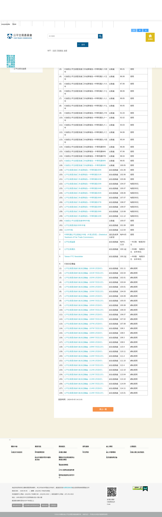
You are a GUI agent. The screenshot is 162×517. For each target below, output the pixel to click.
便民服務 (11, 62)
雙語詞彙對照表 (83, 24)
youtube (8, 24)
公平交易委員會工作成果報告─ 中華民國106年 (82, 198)
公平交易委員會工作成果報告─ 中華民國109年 (82, 211)
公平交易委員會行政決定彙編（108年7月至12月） (84, 338)
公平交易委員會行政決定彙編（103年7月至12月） (84, 291)
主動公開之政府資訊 (137, 452)
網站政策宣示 (17, 505)
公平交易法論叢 (20, 69)
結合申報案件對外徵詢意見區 (43, 458)
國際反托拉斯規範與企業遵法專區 (66, 458)
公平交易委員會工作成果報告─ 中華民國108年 (82, 207)
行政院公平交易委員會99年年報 (77, 221)
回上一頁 (103, 409)
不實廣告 (59, 51)
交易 (54, 51)
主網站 (150, 37)
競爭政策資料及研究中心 (66, 476)
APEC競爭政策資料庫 (66, 470)
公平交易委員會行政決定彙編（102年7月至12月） (84, 282)
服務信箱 (118, 24)
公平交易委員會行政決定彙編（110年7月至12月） (84, 356)
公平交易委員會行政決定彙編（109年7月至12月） (84, 347)
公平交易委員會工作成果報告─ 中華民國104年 (82, 188)
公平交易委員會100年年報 (74, 225)
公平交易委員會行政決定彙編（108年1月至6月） (84, 333)
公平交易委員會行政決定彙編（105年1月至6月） (84, 305)
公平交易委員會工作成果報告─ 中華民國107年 (82, 202)
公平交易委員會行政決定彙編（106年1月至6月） (84, 314)
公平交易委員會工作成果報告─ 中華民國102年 (82, 179)
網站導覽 (69, 24)
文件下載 (107, 24)
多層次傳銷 (63, 452)
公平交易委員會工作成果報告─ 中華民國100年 (82, 170)
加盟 (65, 51)
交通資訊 (53, 505)
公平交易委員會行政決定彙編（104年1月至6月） (84, 296)
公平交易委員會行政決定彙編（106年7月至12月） (84, 319)
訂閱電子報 (26, 23)
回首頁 (59, 24)
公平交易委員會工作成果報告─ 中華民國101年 (82, 175)
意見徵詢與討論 (111, 457)
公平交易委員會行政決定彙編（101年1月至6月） (84, 268)
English (37, 23)
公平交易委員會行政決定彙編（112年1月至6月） (84, 370)
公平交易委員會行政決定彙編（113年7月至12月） (84, 384)
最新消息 (11, 58)
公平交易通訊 (69, 249)
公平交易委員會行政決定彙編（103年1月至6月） (84, 287)
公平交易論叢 (69, 242)
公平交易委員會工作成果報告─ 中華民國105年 (82, 193)
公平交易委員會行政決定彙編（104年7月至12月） (84, 301)
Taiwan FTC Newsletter (73, 256)
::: (3, 22)
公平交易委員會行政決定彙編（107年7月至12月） (84, 328)
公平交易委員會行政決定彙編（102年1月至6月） (84, 278)
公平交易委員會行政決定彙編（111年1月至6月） (84, 361)
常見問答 (96, 24)
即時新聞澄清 (39, 452)
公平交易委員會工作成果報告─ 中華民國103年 (82, 184)
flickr (15, 24)
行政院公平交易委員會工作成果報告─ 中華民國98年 (85, 161)
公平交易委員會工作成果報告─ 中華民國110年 (82, 216)
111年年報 (68, 230)
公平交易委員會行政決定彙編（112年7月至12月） (84, 374)
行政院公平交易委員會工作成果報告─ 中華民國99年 (85, 165)
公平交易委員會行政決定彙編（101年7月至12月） (84, 273)
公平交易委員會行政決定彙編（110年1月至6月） (84, 351)
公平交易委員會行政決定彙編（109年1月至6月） (84, 342)
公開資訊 (11, 66)
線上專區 (11, 64)
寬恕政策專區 (63, 465)
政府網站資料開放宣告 (31, 505)
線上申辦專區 (111, 452)
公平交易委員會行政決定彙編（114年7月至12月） (84, 393)
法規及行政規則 (16, 452)
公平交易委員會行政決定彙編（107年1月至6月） (84, 324)
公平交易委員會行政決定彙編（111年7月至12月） (84, 365)
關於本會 (11, 56)
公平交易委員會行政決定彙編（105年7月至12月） (84, 310)
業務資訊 (11, 60)
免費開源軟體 (67, 487)
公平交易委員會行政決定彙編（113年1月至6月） (84, 379)
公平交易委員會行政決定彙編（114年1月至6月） (84, 388)
